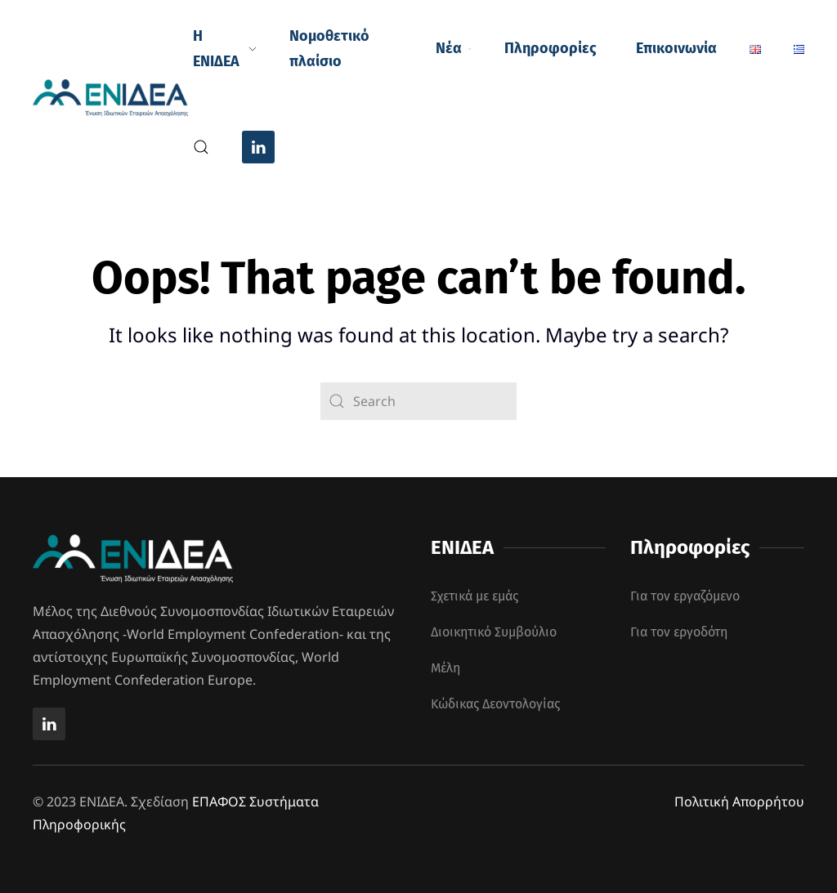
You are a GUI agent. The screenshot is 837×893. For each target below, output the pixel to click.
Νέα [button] (454, 48)
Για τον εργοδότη (678, 632)
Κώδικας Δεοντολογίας (495, 704)
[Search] (418, 401)
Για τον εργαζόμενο (685, 596)
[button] (201, 147)
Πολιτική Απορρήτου (739, 801)
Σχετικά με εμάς (474, 596)
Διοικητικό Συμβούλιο (494, 632)
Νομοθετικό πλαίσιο (329, 49)
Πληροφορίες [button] (550, 48)
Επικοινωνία (676, 48)
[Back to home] (113, 98)
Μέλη (445, 668)
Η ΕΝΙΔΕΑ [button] (225, 49)
